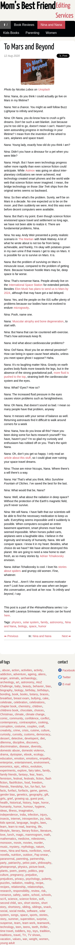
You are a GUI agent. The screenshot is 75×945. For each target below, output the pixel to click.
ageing (32, 674)
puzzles (5, 882)
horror (45, 802)
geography (35, 794)
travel (17, 935)
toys (35, 931)
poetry (22, 870)
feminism (5, 778)
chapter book (8, 706)
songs (14, 915)
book (15, 694)
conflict (44, 718)
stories (43, 915)
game (33, 790)
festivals (29, 778)
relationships (35, 886)
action (15, 670)
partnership (37, 858)
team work (28, 923)
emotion (19, 758)
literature (45, 830)
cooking (43, 722)
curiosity (5, 734)
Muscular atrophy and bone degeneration (37, 321)
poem (13, 870)
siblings (37, 906)
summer (13, 919)
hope (36, 802)
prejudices (6, 878)
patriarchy (14, 862)
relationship (18, 886)
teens (26, 927)
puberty (46, 878)
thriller (44, 927)
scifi (41, 898)
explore (22, 770)
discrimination (8, 746)
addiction (5, 674)
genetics (22, 794)
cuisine (34, 730)
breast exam (21, 698)
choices (39, 710)
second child (8, 902)
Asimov (30, 170)
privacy (19, 878)
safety (16, 894)
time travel (6, 931)
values (17, 939)
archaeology (28, 678)
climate (19, 714)
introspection (30, 818)
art (17, 682)
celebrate (6, 702)
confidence (32, 718)
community (16, 718)
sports (33, 915)
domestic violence (33, 750)
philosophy (44, 862)
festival (17, 778)
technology (7, 927)
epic (16, 766)
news (3, 850)
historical (15, 802)
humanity (6, 806)
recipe (39, 882)
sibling (26, 906)
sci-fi (3, 898)
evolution (36, 766)
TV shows (34, 935)
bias (48, 686)
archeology (7, 682)
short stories (31, 902)
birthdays (43, 690)
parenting (22, 858)
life (40, 826)
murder (38, 842)
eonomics (6, 766)
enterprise (6, 762)
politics (32, 870)
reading (29, 882)
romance (5, 894)
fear (32, 774)
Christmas (6, 714)
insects (4, 818)
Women (51, 33)
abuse (6, 670)
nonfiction (35, 850)
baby (18, 686)
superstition (27, 919)
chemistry (24, 706)
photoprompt (8, 866)
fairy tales (35, 770)
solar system (31, 622)
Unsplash (44, 89)
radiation (17, 882)
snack (47, 906)
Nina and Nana (51, 24)
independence (9, 814)
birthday (30, 690)
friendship (17, 786)
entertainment (23, 762)
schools (46, 894)
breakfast (6, 698)
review (35, 890)
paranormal (7, 858)
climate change (35, 714)
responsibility (21, 890)
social (3, 911)
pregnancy (16, 874)
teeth (35, 927)
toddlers (20, 931)
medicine (23, 838)
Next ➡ (66, 636)
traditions (6, 935)
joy (42, 818)
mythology (27, 846)
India (23, 814)
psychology (33, 878)
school (35, 894)
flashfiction (15, 782)
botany (34, 694)
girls (2, 798)
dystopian (16, 754)
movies (27, 842)
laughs (34, 822)
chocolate (26, 710)
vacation (5, 939)
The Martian (26, 239)
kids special (7, 822)
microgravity (21, 307)
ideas (3, 810)
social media (17, 911)
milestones (38, 838)
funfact (12, 790)
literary (15, 830)
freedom (37, 782)
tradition (45, 931)
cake (45, 698)
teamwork (43, 923)
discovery (32, 742)
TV (24, 935)
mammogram (33, 834)
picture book (36, 866)
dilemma (5, 742)
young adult (7, 943)
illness (13, 810)
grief (10, 798)
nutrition (16, 854)
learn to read (16, 826)
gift (46, 794)
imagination (26, 810)
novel (46, 850)
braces (44, 694)
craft (41, 726)
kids (48, 818)
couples (32, 726)
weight (33, 939)
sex (20, 902)
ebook (28, 754)
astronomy (56, 622)
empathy (45, 758)
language (22, 822)
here (7, 615)
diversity (36, 746)
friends (4, 786)
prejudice (31, 874)
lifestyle (5, 830)
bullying (35, 698)
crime (16, 730)
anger (3, 678)
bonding (5, 694)
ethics (25, 766)
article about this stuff (17, 457)
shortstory (14, 906)
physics (16, 622)
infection (33, 814)
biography (6, 690)
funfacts (23, 790)
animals (14, 678)
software (32, 911)
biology (22, 626)
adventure (19, 674)
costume (20, 726)
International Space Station (25, 284)
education (6, 758)
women (43, 939)
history (27, 802)
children (37, 706)
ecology (38, 754)
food (27, 782)
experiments (7, 770)
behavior (38, 686)
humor (42, 626)
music (4, 846)
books (24, 694)
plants (4, 870)
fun (26, 786)
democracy (43, 734)
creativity (5, 730)
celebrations (37, 702)
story (3, 919)
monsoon (6, 842)
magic (19, 834)
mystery (14, 846)
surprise (42, 919)
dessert (4, 738)
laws (43, 822)
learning (31, 826)
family (44, 622)
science (12, 898)
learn (3, 826)
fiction (40, 778)
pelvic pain (29, 862)
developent (31, 738)
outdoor (27, 854)
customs (29, 734)
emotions (32, 758)
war (25, 939)
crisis (25, 730)
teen (18, 927)
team (17, 923)
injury (43, 814)
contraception (27, 722)
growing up (21, 798)
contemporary (8, 722)
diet (42, 738)
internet (15, 818)
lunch (10, 834)
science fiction (28, 898)
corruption (6, 726)
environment (41, 762)
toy (29, 931)
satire (25, 894)
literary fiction (30, 830)
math (47, 834)
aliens (42, 674)
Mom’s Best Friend (27, 6)
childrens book (9, 710)
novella (4, 854)
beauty (27, 686)
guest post (36, 798)
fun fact (35, 786)
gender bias (7, 794)
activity (38, 670)
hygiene (40, 806)
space (32, 626)
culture (45, 730)
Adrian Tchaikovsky (52, 556)
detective (17, 738)
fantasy (23, 774)
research (5, 890)
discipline (18, 742)
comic (4, 718)
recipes (4, 886)
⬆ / (5, 24)
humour (28, 806)
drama (4, 754)
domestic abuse (10, 750)
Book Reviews (24, 24)
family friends (8, 774)
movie (17, 842)
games (43, 790)
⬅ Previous (11, 636)
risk (43, 890)
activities (26, 670)
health (4, 802)
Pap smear (41, 854)
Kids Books (11, 33)
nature (40, 846)
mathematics (8, 838)
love (2, 834)
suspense (6, 923)
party (3, 862)
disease (24, 746)
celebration (20, 702)
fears (39, 774)
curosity (17, 734)
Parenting (32, 33)
